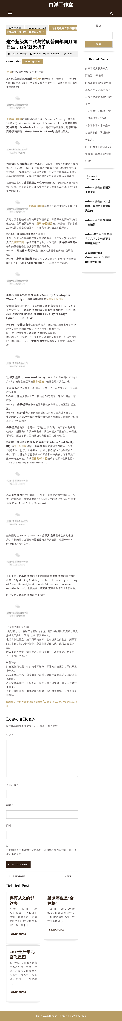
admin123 (91, 234)
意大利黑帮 (20, 446)
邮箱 (9, 805)
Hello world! (93, 262)
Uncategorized (36, 28)
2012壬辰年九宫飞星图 (22, 954)
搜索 (99, 25)
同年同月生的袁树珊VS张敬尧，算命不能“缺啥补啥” (98, 154)
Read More (19, 934)
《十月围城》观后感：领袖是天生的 (98, 206)
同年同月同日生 (55, 299)
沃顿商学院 (17, 242)
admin (37, 53)
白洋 (9, 72)
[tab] (10, 13)
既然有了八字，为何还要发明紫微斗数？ (98, 238)
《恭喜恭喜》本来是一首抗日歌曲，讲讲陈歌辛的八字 (97, 132)
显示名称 (12, 785)
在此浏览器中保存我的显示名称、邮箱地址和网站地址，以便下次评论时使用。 (41, 852)
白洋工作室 (61, 4)
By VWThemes (77, 1016)
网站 (8, 825)
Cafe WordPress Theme (51, 1016)
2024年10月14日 (19, 53)
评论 (9, 734)
